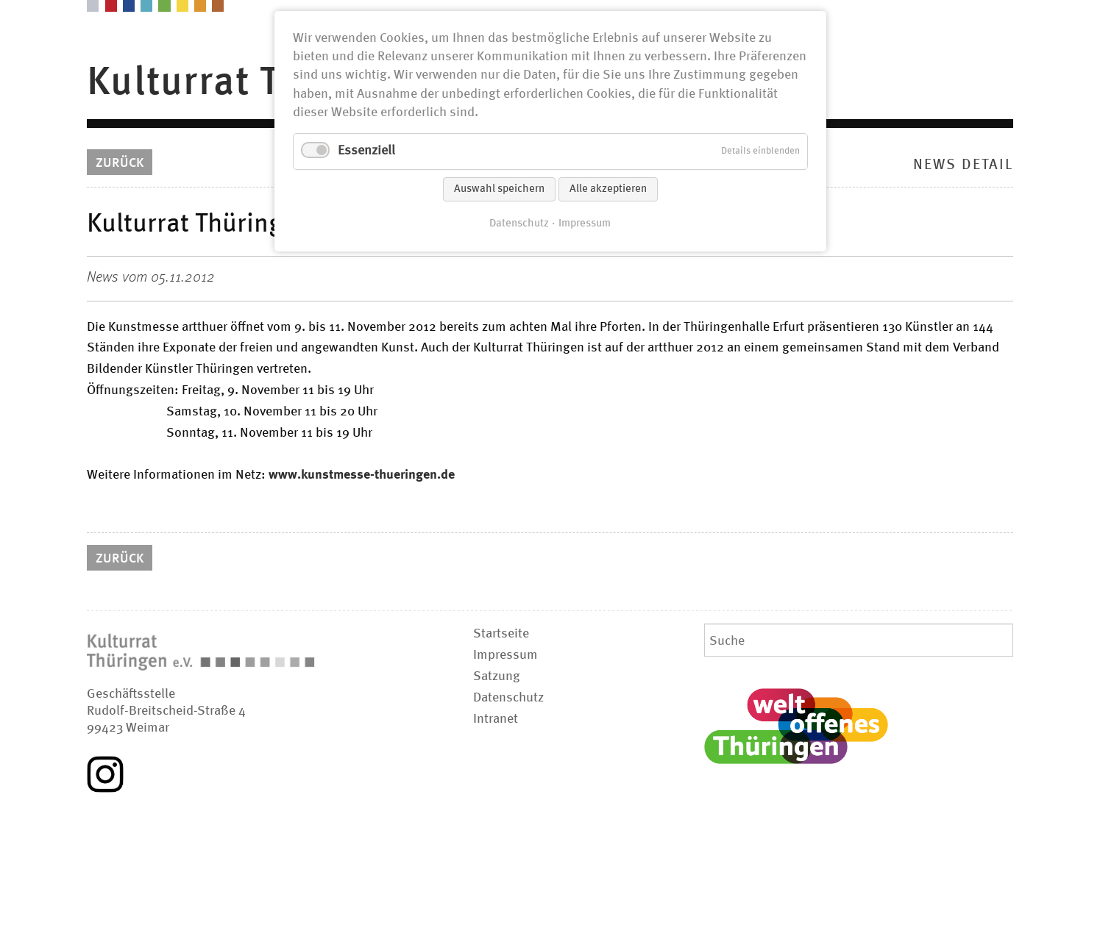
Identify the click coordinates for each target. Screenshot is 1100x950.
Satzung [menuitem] (496, 676)
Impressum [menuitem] (505, 655)
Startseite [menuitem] (501, 633)
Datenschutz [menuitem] (508, 697)
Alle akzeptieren (608, 189)
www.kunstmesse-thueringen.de (362, 475)
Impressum (584, 223)
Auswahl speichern (499, 189)
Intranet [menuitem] (495, 719)
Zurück (119, 163)
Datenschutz (519, 223)
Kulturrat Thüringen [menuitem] (267, 83)
